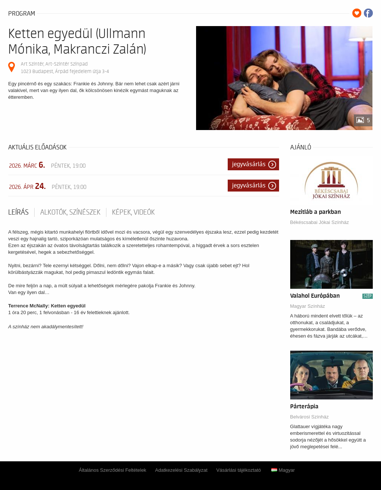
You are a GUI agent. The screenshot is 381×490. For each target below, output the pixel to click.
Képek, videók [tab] (133, 212)
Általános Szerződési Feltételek (112, 470)
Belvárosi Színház (309, 417)
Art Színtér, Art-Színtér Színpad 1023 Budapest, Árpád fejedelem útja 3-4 (65, 67)
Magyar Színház (307, 306)
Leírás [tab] (18, 212)
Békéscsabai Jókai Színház (319, 222)
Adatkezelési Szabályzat (181, 470)
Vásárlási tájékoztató (238, 470)
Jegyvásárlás (249, 164)
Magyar (283, 470)
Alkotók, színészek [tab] (70, 212)
